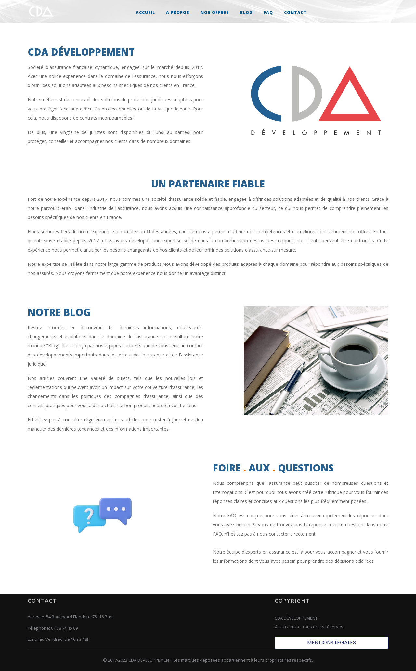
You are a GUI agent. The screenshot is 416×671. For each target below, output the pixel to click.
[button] (215, 12)
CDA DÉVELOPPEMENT (149, 660)
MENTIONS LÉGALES (331, 642)
